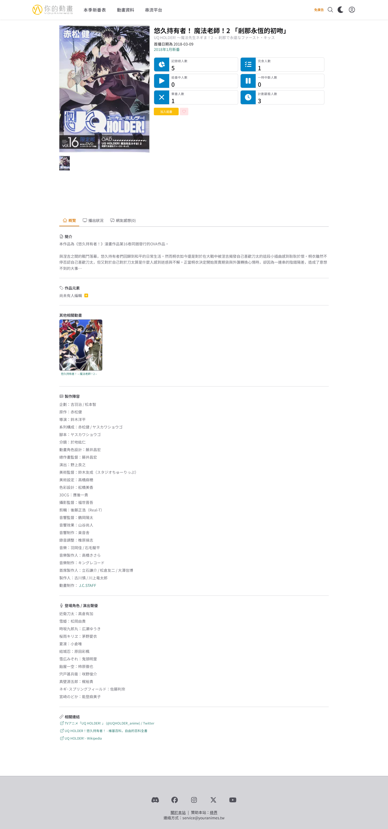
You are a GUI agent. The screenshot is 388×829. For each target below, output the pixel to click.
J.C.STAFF (87, 585)
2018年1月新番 (167, 49)
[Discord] (155, 799)
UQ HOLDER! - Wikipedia (80, 738)
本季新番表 (95, 9)
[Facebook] (174, 799)
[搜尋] (330, 9)
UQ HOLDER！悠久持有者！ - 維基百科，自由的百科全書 (103, 730)
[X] (213, 799)
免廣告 (319, 10)
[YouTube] (232, 799)
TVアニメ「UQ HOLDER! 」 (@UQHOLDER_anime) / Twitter (106, 723)
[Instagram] (194, 799)
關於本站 (178, 812)
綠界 (213, 812)
